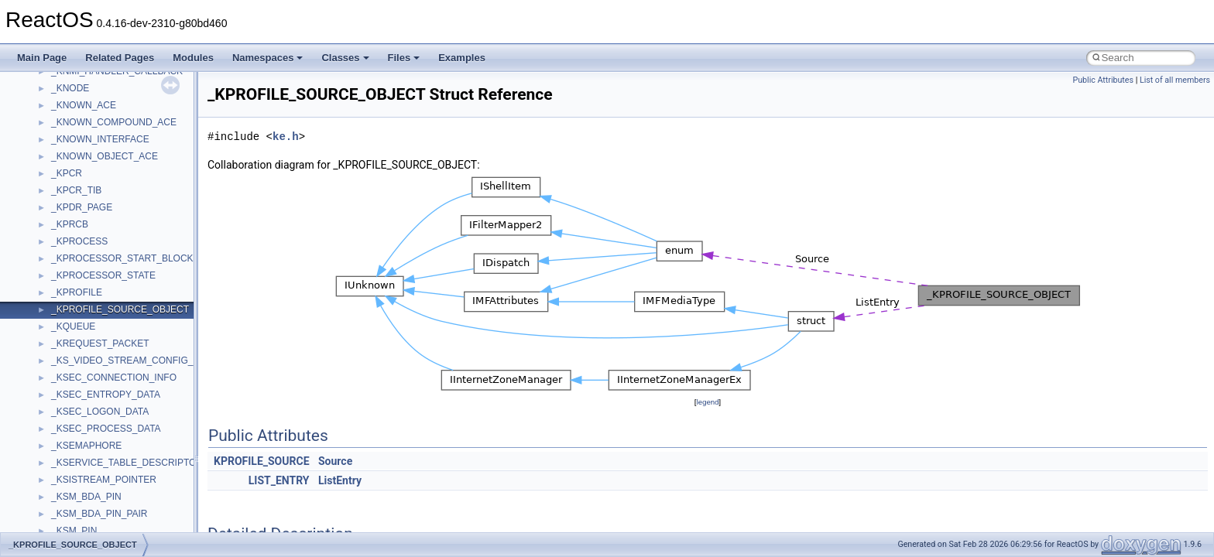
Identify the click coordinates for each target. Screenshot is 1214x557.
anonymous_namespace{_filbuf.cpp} (126, 475)
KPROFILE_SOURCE (262, 461)
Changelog (48, 118)
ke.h (286, 136)
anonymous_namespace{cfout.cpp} (123, 509)
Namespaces (268, 57)
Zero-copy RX (55, 220)
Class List (59, 390)
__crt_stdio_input (86, 407)
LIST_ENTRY (279, 480)
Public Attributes (1102, 80)
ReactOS (33, 84)
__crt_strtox (75, 441)
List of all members (1175, 80)
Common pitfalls (59, 169)
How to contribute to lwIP (77, 135)
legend (707, 402)
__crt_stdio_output (89, 424)
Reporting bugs (57, 203)
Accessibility (76, 458)
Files (404, 57)
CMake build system (68, 152)
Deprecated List (58, 322)
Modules (193, 57)
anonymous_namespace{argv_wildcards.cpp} (144, 492)
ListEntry (340, 480)
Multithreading (55, 254)
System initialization (67, 237)
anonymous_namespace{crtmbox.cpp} (130, 526)
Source (335, 461)
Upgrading (47, 101)
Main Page (42, 57)
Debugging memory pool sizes (88, 186)
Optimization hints (63, 271)
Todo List (44, 305)
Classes (345, 57)
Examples (461, 57)
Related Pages (119, 57)
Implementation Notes (71, 288)
